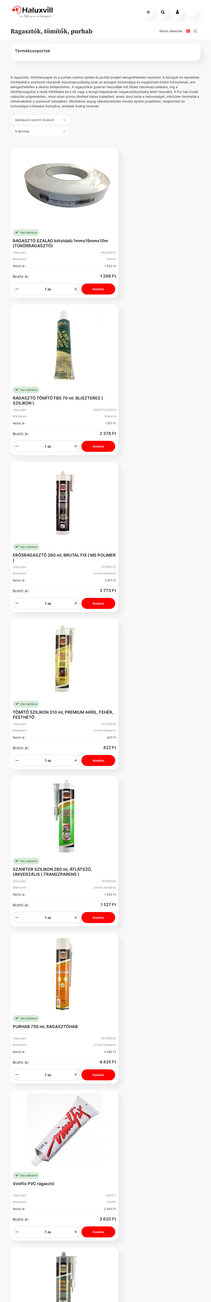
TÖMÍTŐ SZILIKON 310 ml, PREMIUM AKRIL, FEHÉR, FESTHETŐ (154, 383)
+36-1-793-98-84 (140, 931)
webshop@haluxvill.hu (142, 945)
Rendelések (121, 936)
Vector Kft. (53, 1291)
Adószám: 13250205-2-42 (142, 960)
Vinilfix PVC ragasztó (33, 670)
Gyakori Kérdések (38, 959)
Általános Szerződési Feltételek (31, 945)
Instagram (120, 972)
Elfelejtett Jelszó (121, 948)
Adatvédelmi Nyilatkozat (33, 970)
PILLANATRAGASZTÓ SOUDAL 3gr (47, 815)
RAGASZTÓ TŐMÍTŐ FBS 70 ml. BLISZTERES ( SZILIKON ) (142, 238)
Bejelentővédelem (38, 981)
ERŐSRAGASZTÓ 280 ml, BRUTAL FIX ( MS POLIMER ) (54, 383)
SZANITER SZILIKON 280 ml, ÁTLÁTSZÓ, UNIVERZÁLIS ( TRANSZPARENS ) (52, 528)
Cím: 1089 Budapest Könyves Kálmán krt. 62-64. (142, 988)
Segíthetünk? (75, 946)
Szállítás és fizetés (32, 929)
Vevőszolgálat (77, 927)
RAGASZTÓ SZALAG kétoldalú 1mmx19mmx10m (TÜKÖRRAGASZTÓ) (50, 238)
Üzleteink (72, 955)
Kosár (117, 959)
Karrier (69, 936)
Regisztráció (121, 927)
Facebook (30, 992)
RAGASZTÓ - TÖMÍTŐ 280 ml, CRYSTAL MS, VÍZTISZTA (154, 673)
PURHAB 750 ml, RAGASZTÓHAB (143, 525)
